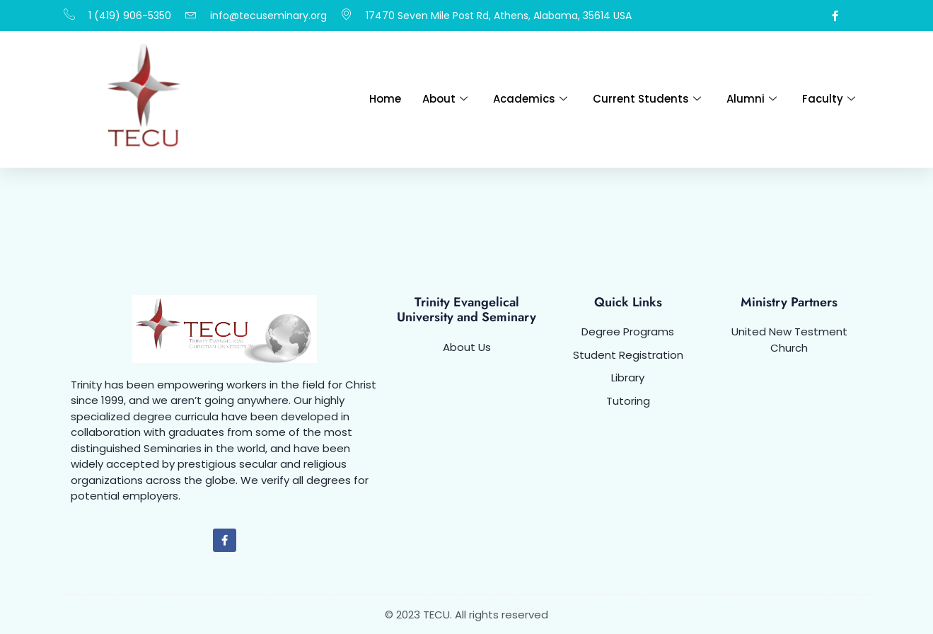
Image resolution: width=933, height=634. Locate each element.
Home (385, 98)
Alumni (751, 98)
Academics (530, 98)
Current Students (647, 98)
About (445, 98)
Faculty (828, 98)
